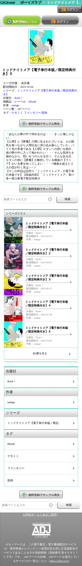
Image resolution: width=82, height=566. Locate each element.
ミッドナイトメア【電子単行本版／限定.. (33, 423)
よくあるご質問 (47, 514)
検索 (67, 199)
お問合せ (28, 514)
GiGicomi (7, 2)
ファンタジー (32, 112)
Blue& (32, 101)
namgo (15, 105)
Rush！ (18, 97)
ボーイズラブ (30, 2)
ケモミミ (17, 112)
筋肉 (44, 112)
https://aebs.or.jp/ (59, 561)
